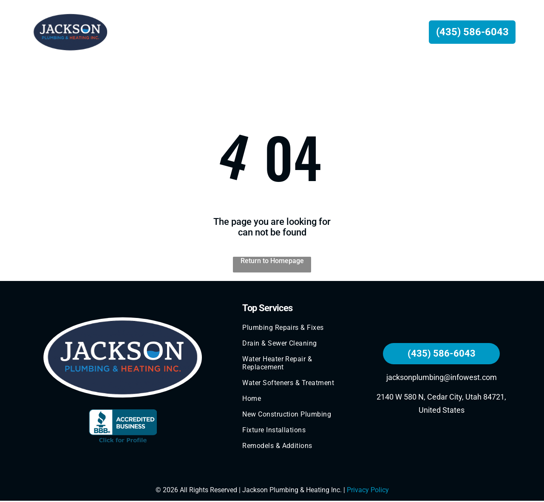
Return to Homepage (272, 262)
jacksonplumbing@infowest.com (441, 378)
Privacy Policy (368, 491)
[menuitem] (169, 32)
